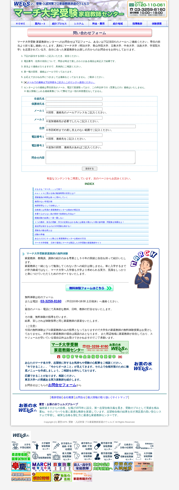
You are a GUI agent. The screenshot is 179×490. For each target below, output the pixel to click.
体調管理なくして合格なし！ (47, 208)
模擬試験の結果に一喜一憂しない (49, 220)
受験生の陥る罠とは (43, 233)
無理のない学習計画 (43, 204)
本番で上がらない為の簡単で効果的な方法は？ (55, 216)
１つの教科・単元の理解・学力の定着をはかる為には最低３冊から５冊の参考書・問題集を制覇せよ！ (79, 224)
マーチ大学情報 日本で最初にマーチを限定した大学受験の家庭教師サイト (68, 245)
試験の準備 (39, 237)
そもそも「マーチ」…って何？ (48, 192)
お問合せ (80, 399)
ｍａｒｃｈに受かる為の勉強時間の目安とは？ (55, 196)
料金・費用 (98, 23)
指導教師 (137, 23)
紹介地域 (118, 23)
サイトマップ (120, 399)
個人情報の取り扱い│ (99, 399)
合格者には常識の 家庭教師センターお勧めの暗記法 (57, 212)
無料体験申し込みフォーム (89, 290)
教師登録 (56, 399)
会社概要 (68, 399)
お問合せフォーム (62, 387)
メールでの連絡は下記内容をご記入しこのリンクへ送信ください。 (59, 82)
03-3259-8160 (51, 303)
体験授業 (157, 23)
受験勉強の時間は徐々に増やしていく (51, 200)
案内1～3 (40, 23)
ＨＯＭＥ (20, 23)
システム (79, 23)
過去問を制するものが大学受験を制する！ (53, 228)
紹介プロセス (59, 23)
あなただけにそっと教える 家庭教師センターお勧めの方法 (60, 241)
